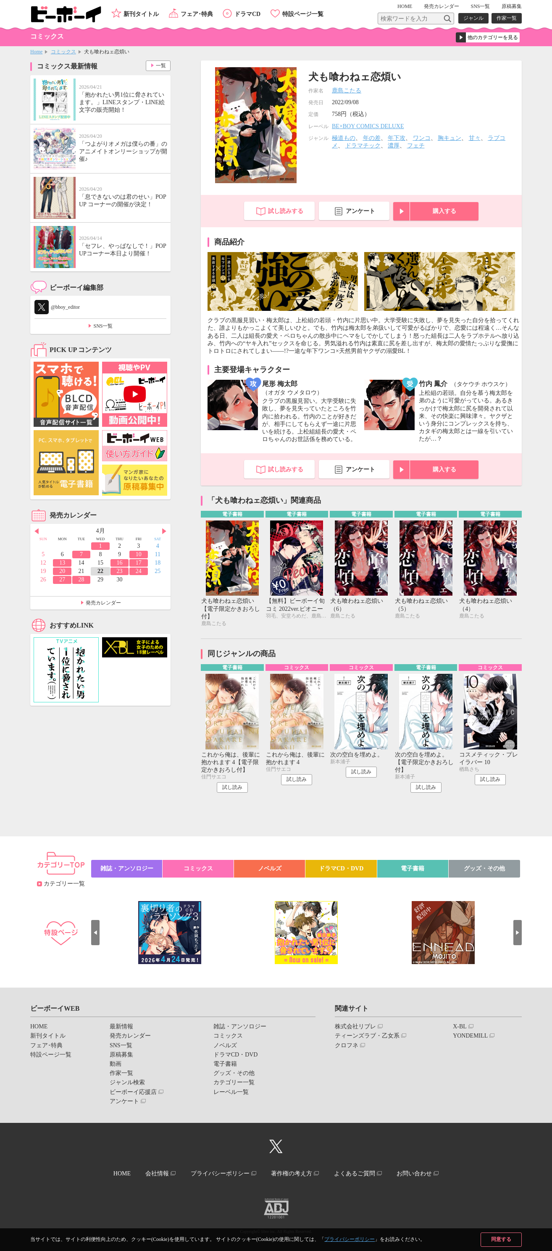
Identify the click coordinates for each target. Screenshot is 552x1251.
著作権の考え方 (291, 1173)
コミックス (63, 52)
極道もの (343, 138)
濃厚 (394, 145)
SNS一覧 (480, 6)
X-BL (460, 1026)
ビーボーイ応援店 (133, 1092)
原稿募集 (512, 6)
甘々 (475, 138)
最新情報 (121, 1026)
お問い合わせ (414, 1173)
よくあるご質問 (354, 1173)
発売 (441, 6)
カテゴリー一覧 (64, 883)
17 (139, 563)
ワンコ (422, 138)
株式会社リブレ (355, 1026)
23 (119, 571)
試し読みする (285, 211)
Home (36, 52)
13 (62, 563)
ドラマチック (363, 145)
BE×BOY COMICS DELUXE (368, 126)
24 (139, 571)
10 (139, 554)
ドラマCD (247, 14)
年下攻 (396, 138)
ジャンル (473, 18)
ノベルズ (269, 868)
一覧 (161, 65)
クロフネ (346, 1045)
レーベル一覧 (231, 1092)
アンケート (360, 211)
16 (119, 563)
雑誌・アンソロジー (126, 868)
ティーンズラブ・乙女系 (367, 1036)
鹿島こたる (346, 90)
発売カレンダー (103, 603)
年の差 (372, 138)
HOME (404, 6)
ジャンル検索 (127, 1082)
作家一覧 (507, 18)
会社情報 (157, 1173)
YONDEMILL (470, 1036)
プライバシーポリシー (349, 1239)
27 (62, 579)
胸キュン (449, 138)
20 (62, 571)
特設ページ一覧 (302, 14)
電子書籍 (412, 868)
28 (81, 579)
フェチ (416, 145)
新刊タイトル (141, 14)
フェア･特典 (197, 14)
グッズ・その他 (484, 868)
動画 (115, 1064)
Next (164, 531)
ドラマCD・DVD (341, 868)
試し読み (232, 787)
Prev (36, 531)
